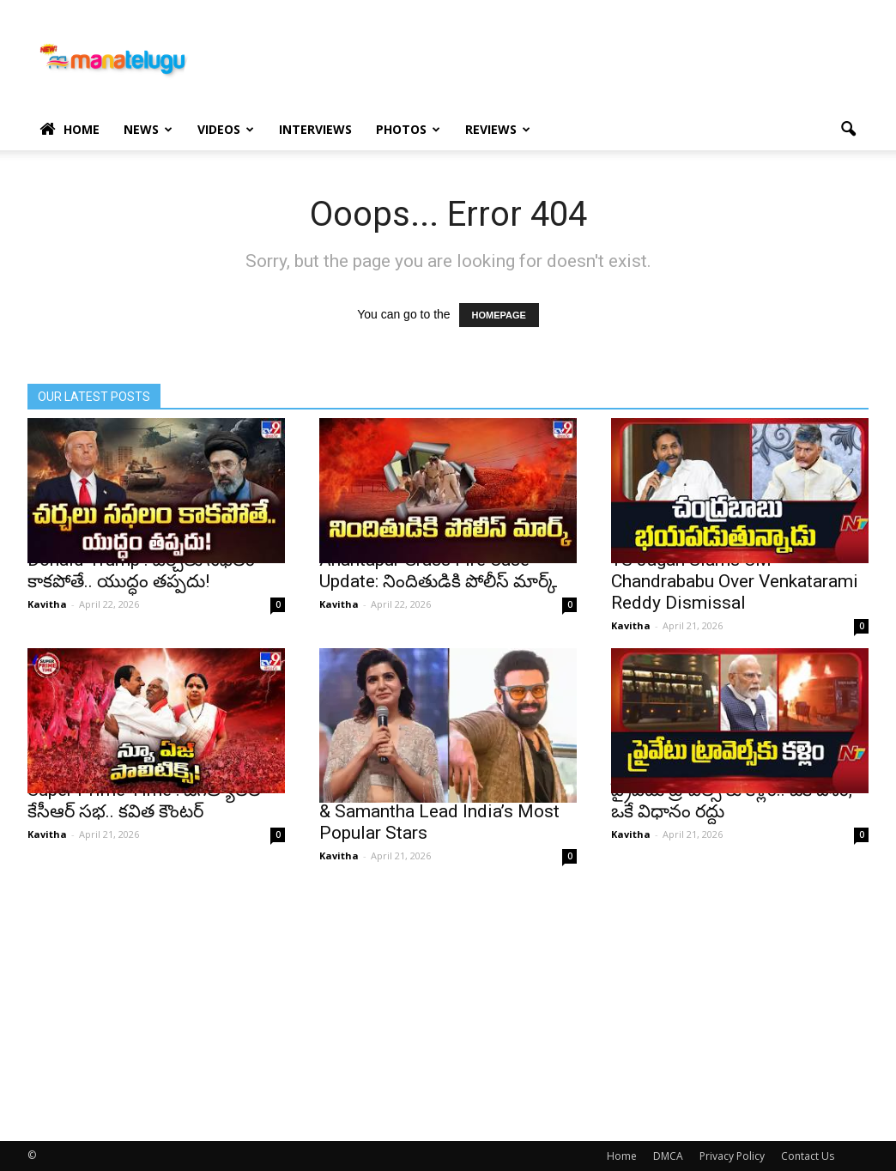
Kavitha (47, 604)
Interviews (315, 129)
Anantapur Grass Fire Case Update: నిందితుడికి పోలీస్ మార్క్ (438, 570)
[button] (848, 129)
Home (69, 129)
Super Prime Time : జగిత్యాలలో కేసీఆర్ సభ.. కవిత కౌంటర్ (147, 801)
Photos (408, 129)
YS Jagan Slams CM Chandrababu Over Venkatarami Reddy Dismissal (734, 581)
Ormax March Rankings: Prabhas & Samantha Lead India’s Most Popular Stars (447, 811)
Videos (225, 129)
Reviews (497, 129)
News (148, 129)
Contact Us (807, 1156)
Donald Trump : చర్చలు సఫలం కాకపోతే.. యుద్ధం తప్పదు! (141, 570)
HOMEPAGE (499, 315)
